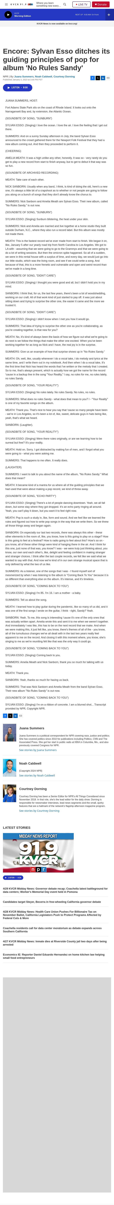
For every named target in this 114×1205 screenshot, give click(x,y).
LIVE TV (81, 4)
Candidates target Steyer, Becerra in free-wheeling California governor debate (52, 901)
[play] (8, 14)
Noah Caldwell (43, 76)
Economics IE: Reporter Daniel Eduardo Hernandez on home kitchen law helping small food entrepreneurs (54, 956)
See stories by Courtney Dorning (39, 810)
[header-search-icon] (65, 4)
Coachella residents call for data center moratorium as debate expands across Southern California (52, 930)
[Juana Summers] (9, 732)
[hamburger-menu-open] (6, 4)
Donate (102, 4)
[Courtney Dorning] (9, 793)
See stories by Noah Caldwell (37, 775)
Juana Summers (24, 76)
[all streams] (109, 15)
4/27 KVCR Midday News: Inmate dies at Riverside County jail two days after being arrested (55, 943)
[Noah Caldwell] (9, 768)
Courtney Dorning (64, 76)
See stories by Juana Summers (38, 750)
